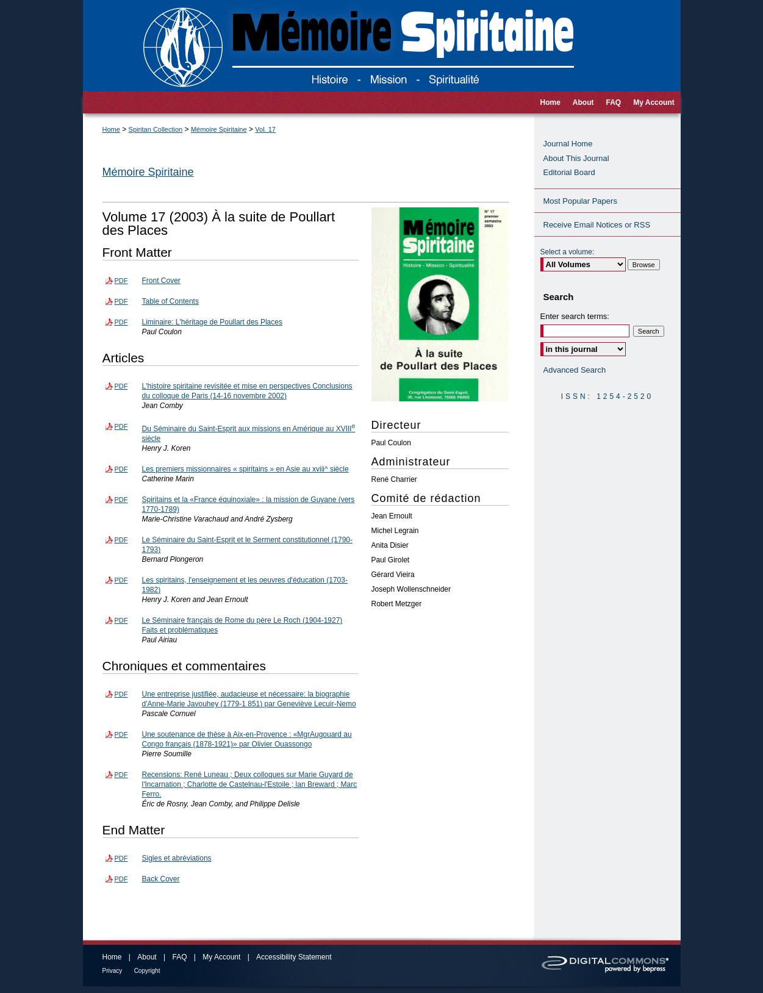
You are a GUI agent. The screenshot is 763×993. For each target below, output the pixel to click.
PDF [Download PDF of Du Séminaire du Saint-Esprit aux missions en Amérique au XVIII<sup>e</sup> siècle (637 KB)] (121, 426)
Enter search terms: (574, 316)
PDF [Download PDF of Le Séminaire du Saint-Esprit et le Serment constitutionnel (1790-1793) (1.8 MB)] (121, 539)
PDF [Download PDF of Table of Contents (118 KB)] (121, 301)
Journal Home (568, 143)
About (146, 957)
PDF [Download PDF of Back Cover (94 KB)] (121, 879)
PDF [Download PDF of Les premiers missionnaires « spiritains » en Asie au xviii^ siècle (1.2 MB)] (121, 469)
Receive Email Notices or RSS (597, 224)
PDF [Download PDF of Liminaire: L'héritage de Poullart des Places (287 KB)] (121, 322)
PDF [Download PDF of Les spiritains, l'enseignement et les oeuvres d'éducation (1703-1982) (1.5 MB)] (121, 580)
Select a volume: (567, 252)
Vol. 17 (265, 129)
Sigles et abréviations (177, 858)
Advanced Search (574, 370)
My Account (221, 957)
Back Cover (161, 879)
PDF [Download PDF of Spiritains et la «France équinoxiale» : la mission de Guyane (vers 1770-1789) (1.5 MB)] (121, 499)
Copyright (147, 970)
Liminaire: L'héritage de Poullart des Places (212, 322)
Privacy (112, 970)
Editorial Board (569, 172)
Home (111, 129)
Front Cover (161, 280)
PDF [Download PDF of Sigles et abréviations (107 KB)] (121, 858)
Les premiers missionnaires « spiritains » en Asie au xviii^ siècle (245, 469)
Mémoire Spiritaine (219, 129)
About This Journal (576, 158)
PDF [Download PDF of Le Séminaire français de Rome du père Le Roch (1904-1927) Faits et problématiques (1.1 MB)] (121, 620)
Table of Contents (170, 301)
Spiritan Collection (156, 129)
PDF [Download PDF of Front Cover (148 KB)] (121, 280)
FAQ (179, 957)
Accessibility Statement (293, 957)
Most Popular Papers (580, 201)
